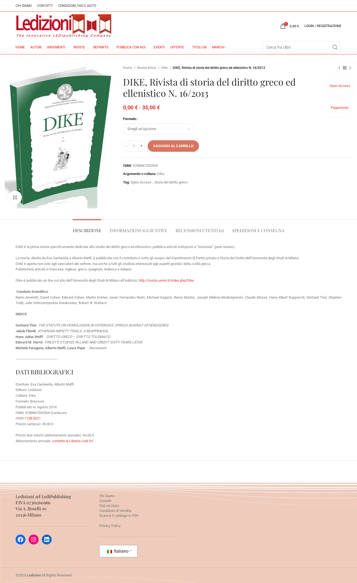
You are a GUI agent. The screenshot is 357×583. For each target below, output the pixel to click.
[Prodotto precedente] (339, 68)
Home (128, 68)
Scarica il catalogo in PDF (119, 516)
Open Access (339, 86)
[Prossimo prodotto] (350, 68)
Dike (164, 68)
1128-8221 (32, 418)
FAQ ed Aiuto (109, 506)
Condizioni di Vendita (115, 511)
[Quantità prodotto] (134, 146)
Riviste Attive (147, 68)
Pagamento (340, 108)
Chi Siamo (107, 496)
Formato (129, 119)
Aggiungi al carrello (173, 146)
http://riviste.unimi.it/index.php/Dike (166, 280)
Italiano (117, 551)
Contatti (105, 501)
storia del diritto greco (171, 182)
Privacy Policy (110, 526)
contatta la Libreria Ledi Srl (72, 441)
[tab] (87, 227)
